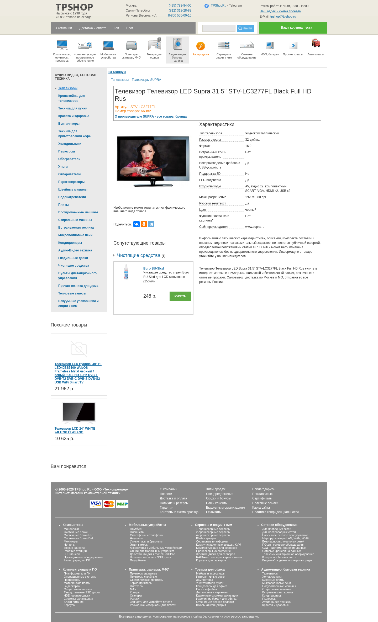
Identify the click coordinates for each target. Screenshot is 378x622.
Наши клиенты (217, 503)
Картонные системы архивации (217, 595)
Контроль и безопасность (279, 557)
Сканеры (136, 595)
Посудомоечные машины (279, 586)
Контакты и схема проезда (179, 512)
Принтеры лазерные (143, 573)
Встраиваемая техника (277, 592)
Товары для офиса (154, 47)
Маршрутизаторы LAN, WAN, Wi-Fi (285, 538)
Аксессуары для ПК (77, 560)
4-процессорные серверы (213, 535)
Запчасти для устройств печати (151, 601)
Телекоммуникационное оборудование (288, 554)
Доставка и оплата (173, 498)
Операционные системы (80, 576)
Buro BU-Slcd (153, 268)
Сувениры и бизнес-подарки (215, 601)
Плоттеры (136, 586)
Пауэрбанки (138, 560)
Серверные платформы (212, 541)
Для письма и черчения (212, 592)
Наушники (136, 538)
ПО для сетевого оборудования (283, 544)
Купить (180, 296)
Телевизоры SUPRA (146, 80)
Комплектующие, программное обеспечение (85, 49)
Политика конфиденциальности (275, 512)
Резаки (134, 598)
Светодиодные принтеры (147, 579)
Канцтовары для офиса (212, 586)
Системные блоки (76, 532)
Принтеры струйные (143, 576)
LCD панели (72, 554)
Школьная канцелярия (211, 605)
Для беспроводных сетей (279, 532)
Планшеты (137, 532)
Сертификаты (262, 498)
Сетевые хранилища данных (281, 550)
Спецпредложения (219, 494)
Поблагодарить (263, 489)
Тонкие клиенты (74, 547)
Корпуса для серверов (211, 560)
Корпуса (69, 605)
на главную (117, 72)
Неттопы (69, 544)
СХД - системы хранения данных (284, 547)
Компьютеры (73, 525)
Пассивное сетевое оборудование (285, 535)
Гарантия (166, 507)
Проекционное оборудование (83, 557)
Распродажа (200, 46)
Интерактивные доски (210, 576)
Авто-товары (315, 46)
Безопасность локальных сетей (283, 541)
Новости (166, 494)
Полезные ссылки (265, 503)
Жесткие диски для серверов (215, 554)
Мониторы (71, 541)
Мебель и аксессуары (210, 573)
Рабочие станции (75, 550)
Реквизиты (214, 512)
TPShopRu (218, 5)
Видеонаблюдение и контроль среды (287, 560)
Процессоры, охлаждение (213, 550)
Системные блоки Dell (78, 538)
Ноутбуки (136, 528)
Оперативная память (78, 589)
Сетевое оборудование (246, 47)
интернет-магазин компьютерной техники (87, 493)
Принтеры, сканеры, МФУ (149, 569)
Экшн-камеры (139, 544)
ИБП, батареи (270, 46)
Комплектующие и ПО (80, 569)
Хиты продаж (215, 489)
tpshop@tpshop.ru (283, 16)
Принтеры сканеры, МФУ (131, 47)
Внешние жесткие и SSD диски (150, 557)
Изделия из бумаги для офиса (216, 598)
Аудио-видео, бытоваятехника (177, 49)
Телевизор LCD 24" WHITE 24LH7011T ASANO (75, 430)
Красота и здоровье (275, 605)
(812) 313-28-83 (180, 10)
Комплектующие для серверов (216, 547)
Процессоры (72, 579)
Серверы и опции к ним (213, 525)
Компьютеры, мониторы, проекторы (62, 49)
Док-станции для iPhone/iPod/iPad (152, 554)
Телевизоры (120, 80)
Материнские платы (77, 582)
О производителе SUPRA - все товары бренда (151, 116)
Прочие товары (293, 46)
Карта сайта (261, 507)
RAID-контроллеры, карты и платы (219, 557)
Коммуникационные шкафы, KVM (218, 544)
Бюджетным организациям (225, 507)
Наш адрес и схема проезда (280, 11)
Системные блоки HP (78, 535)
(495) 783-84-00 (180, 5)
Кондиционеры (272, 595)
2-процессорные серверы (213, 532)
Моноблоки (71, 528)
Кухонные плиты (273, 579)
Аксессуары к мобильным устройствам (156, 547)
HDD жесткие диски (77, 595)
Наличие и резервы (174, 503)
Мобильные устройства (108, 47)
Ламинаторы (204, 579)
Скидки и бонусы (218, 498)
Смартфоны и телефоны (146, 535)
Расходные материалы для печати (153, 605)
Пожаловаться (263, 494)
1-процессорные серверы (213, 528)
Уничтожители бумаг (209, 582)
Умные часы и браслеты (146, 541)
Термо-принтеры (141, 582)
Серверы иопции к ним (223, 47)
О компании (168, 489)
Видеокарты (72, 586)
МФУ (133, 589)
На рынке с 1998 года (71, 13)
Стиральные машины (276, 589)
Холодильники (271, 576)
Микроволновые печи (276, 582)
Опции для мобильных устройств (152, 550)
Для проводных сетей (276, 528)
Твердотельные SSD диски (82, 592)
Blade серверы (206, 538)
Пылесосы (269, 598)
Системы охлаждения (78, 598)
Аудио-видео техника (276, 601)
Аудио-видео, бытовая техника (285, 569)
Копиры (135, 592)
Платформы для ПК (77, 573)
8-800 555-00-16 (179, 15)
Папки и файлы (206, 589)
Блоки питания (73, 601)
